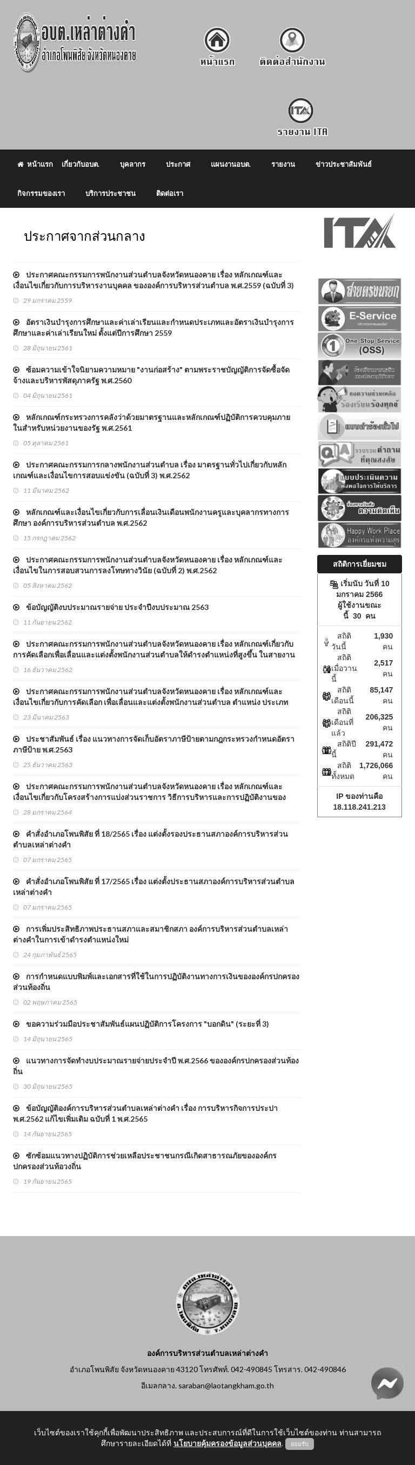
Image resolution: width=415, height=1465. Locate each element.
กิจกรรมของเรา (41, 193)
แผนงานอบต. (231, 164)
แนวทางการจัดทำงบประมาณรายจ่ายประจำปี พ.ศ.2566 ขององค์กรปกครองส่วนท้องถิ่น (156, 1066)
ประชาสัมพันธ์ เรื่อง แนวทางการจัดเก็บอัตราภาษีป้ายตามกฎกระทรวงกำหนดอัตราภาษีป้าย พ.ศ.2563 (153, 744)
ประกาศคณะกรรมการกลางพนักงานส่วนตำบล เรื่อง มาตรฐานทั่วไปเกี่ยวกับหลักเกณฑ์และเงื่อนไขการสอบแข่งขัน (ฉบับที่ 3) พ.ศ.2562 (149, 470)
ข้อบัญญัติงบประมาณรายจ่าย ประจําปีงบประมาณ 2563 (111, 607)
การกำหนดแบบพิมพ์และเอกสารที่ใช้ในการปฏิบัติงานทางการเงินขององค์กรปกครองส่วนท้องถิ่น (156, 982)
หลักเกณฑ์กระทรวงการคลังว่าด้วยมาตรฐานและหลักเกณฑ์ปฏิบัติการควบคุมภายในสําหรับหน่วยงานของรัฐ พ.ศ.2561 (151, 422)
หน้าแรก (35, 164)
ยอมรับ (300, 1444)
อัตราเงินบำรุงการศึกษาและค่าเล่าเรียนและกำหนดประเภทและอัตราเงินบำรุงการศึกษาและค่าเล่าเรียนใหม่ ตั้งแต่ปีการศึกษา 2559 (153, 327)
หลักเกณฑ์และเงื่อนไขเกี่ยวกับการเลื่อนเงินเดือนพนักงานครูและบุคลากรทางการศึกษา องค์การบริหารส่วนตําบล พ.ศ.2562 (151, 517)
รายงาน (283, 164)
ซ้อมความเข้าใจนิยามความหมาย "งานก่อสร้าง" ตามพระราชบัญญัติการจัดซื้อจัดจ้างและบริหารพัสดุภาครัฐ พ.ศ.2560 (151, 375)
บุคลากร (132, 164)
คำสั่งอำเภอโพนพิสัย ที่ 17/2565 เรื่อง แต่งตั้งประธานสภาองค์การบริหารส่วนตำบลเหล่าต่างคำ (153, 887)
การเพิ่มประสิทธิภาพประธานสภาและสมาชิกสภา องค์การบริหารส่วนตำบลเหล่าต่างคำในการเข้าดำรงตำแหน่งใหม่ (150, 934)
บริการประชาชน (110, 193)
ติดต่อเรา (169, 193)
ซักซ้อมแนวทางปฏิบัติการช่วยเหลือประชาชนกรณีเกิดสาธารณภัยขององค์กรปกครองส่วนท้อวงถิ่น (145, 1161)
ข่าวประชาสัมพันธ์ (344, 164)
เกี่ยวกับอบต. (80, 164)
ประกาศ (178, 164)
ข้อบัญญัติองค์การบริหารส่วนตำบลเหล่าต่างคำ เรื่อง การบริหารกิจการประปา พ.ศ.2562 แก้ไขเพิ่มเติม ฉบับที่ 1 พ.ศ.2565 (145, 1113)
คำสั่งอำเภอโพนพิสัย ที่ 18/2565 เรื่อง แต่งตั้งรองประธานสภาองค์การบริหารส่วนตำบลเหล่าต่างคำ (150, 839)
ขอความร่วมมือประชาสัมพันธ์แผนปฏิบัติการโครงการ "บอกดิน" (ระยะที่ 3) (141, 1023)
